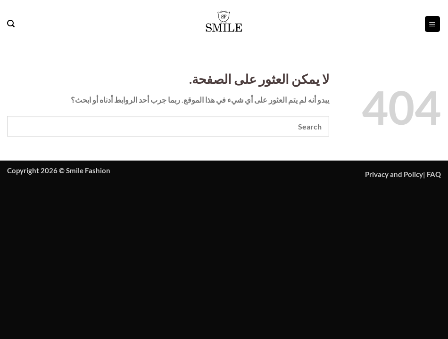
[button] (432, 24)
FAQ (434, 174)
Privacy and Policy (394, 174)
